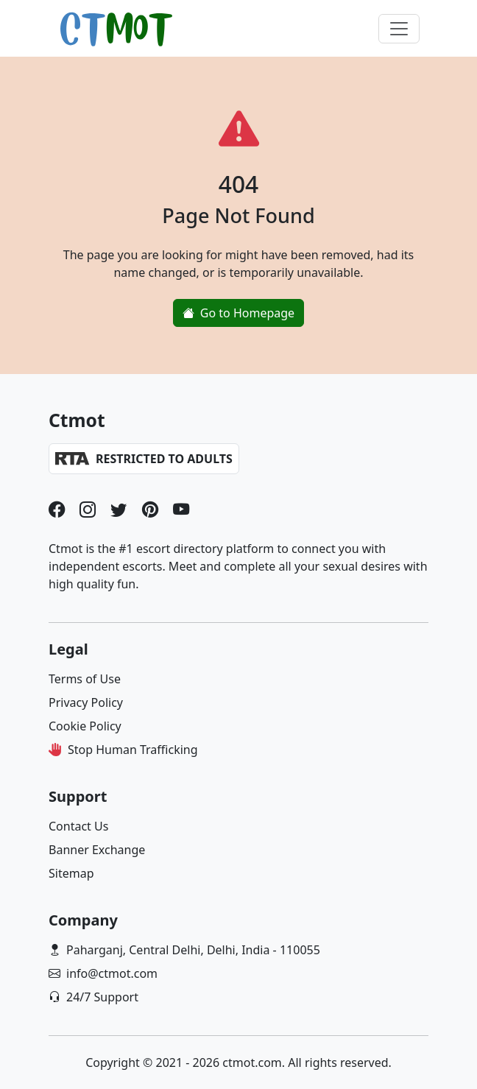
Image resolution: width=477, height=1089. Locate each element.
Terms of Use (85, 679)
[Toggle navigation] (399, 28)
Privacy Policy (86, 702)
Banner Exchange (97, 850)
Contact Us (78, 826)
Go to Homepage (238, 313)
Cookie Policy (85, 726)
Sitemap (71, 873)
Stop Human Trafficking (133, 749)
